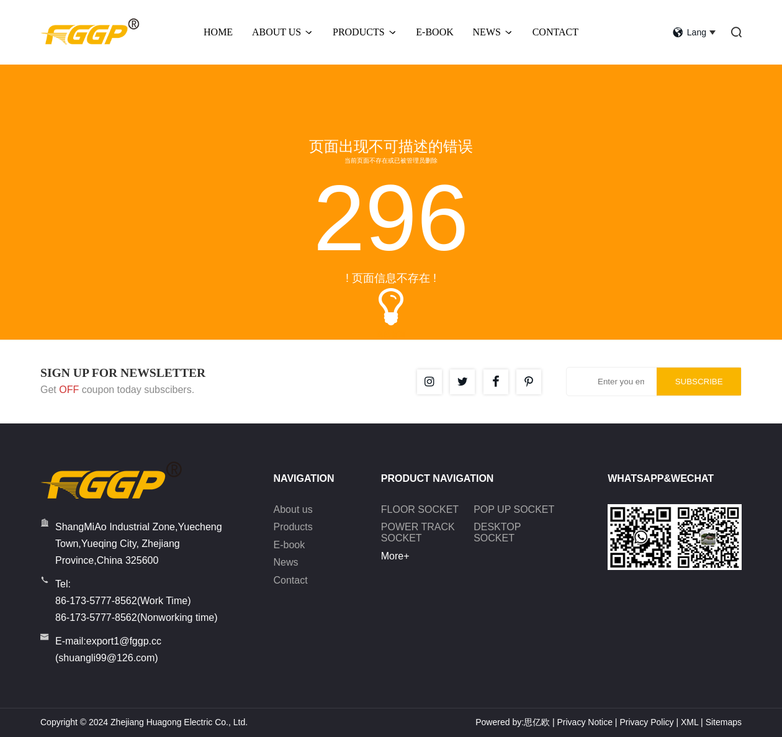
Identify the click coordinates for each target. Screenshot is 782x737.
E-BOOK (434, 32)
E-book (289, 545)
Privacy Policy (646, 722)
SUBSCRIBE (699, 381)
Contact (555, 32)
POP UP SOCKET (514, 509)
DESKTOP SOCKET (497, 532)
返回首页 (391, 334)
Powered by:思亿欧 (512, 722)
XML (689, 722)
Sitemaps (724, 722)
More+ (395, 556)
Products (365, 32)
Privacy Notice (584, 722)
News (493, 32)
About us (293, 509)
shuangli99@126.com (106, 658)
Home (218, 32)
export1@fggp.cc (123, 641)
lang (689, 32)
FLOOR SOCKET (420, 509)
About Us (282, 32)
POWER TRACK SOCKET (418, 532)
